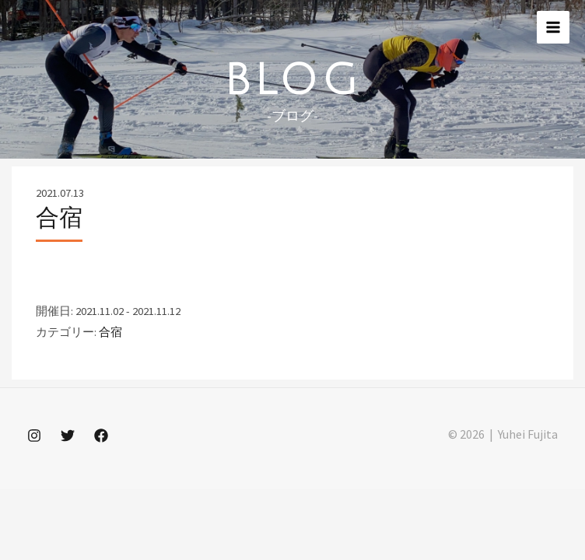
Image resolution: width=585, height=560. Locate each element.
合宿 (110, 332)
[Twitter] (68, 436)
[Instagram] (34, 436)
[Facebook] (101, 436)
